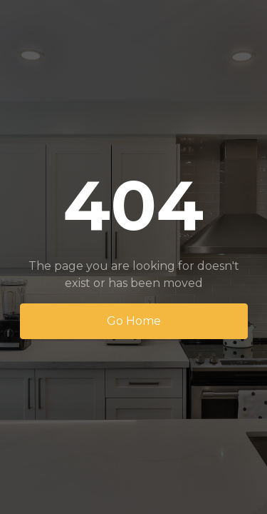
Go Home (134, 321)
